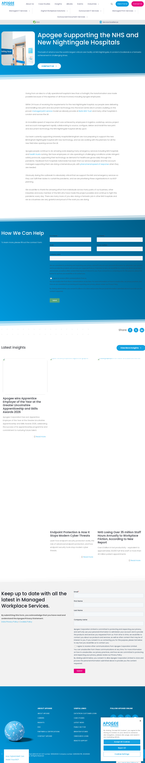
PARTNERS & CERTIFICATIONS (49, 731)
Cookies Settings (122, 754)
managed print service (42, 111)
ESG (39, 727)
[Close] (140, 720)
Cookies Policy (26, 621)
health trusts (35, 154)
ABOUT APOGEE (44, 713)
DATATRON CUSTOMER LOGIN (85, 713)
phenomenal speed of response (94, 164)
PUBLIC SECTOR (80, 727)
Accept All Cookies (122, 742)
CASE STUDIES (79, 718)
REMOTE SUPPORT (81, 741)
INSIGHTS (41, 722)
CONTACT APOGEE (45, 736)
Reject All (122, 748)
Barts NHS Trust (85, 111)
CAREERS (41, 718)
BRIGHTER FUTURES (81, 731)
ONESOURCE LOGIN (81, 736)
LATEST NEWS (79, 722)
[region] (122, 739)
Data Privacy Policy (9, 621)
